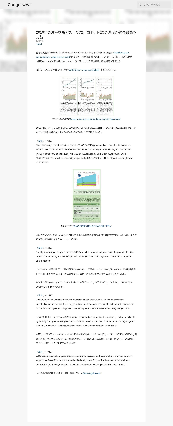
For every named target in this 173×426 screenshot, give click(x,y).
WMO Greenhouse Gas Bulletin (84, 70)
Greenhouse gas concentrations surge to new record (95, 119)
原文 (40, 141)
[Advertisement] (86, 397)
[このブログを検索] (156, 4)
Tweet (39, 44)
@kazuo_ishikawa (91, 373)
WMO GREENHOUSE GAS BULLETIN (92, 226)
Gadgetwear (20, 4)
